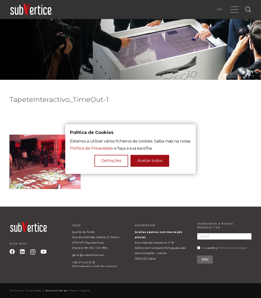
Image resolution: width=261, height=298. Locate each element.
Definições (111, 160)
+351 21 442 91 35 (83, 262)
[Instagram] (32, 252)
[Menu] (235, 9)
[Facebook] (12, 251)
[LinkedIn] (22, 251)
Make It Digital (79, 290)
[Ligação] (30, 9)
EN (219, 9)
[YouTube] (44, 251)
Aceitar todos (149, 160)
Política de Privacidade (232, 248)
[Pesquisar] (248, 9)
